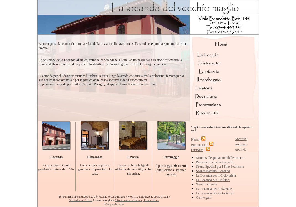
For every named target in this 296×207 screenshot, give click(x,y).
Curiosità (197, 150)
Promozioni (199, 145)
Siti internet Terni (80, 200)
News (195, 139)
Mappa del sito (114, 204)
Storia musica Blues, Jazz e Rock (137, 200)
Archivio (241, 139)
